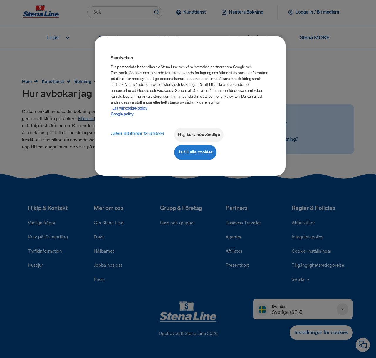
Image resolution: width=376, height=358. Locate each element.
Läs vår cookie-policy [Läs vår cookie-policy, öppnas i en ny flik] (129, 108)
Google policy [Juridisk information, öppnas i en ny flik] (122, 114)
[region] (190, 106)
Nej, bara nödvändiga (199, 134)
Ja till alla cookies (195, 152)
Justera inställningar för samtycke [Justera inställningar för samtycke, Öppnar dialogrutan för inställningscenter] (137, 133)
